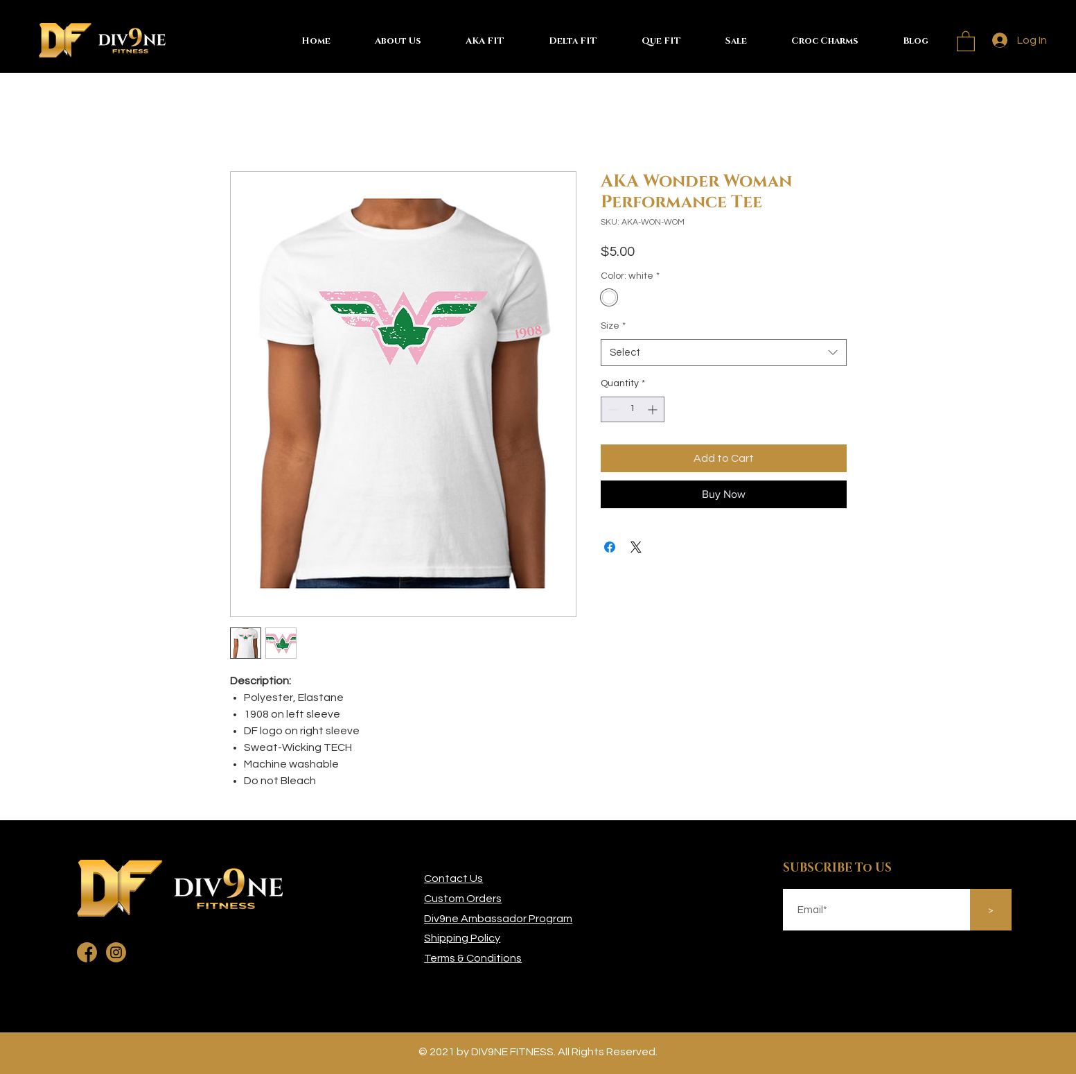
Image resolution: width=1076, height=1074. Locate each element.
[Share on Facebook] (609, 547)
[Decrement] (611, 409)
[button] (966, 40)
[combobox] (724, 352)
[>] (991, 909)
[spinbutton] (632, 409)
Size (613, 326)
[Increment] (653, 409)
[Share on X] (636, 547)
